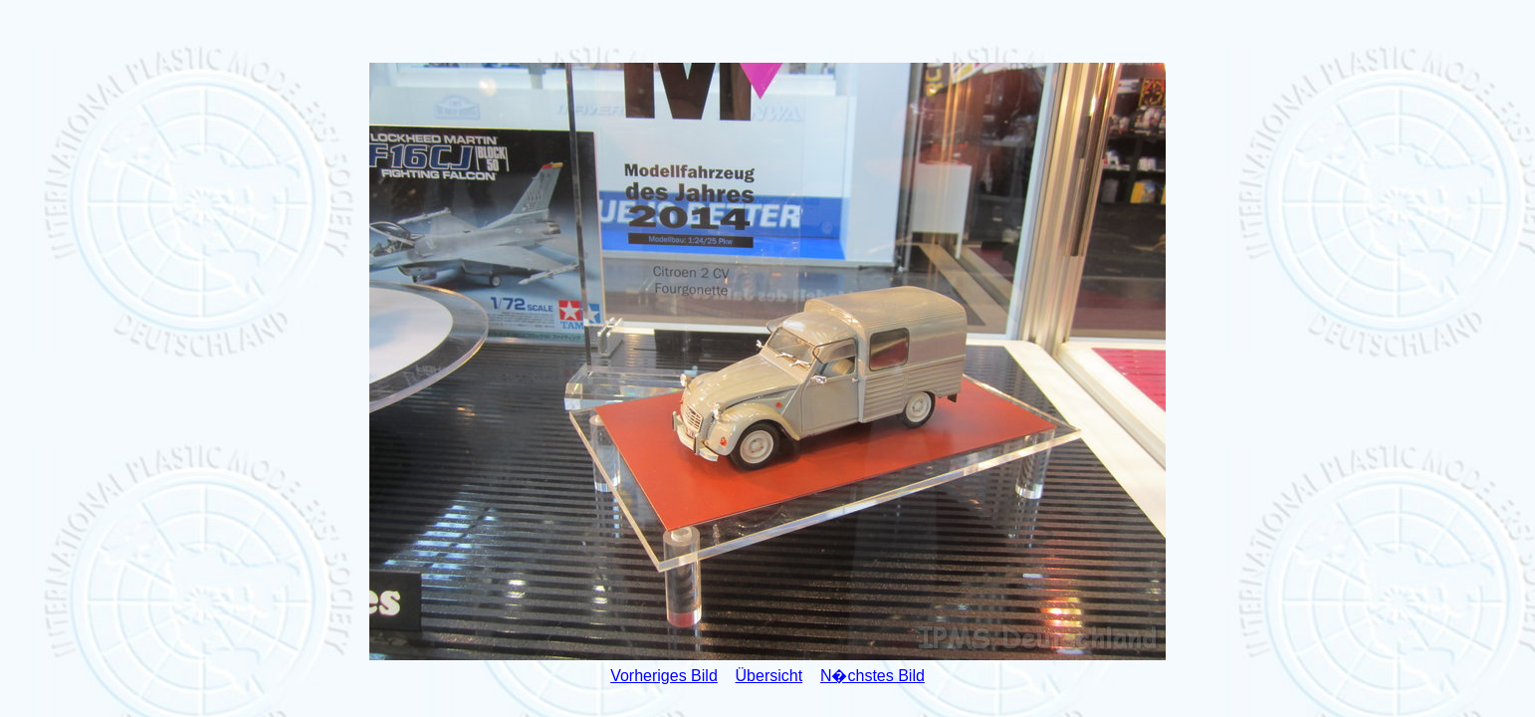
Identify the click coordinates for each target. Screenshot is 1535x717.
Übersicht (769, 675)
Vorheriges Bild (664, 675)
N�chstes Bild (872, 675)
